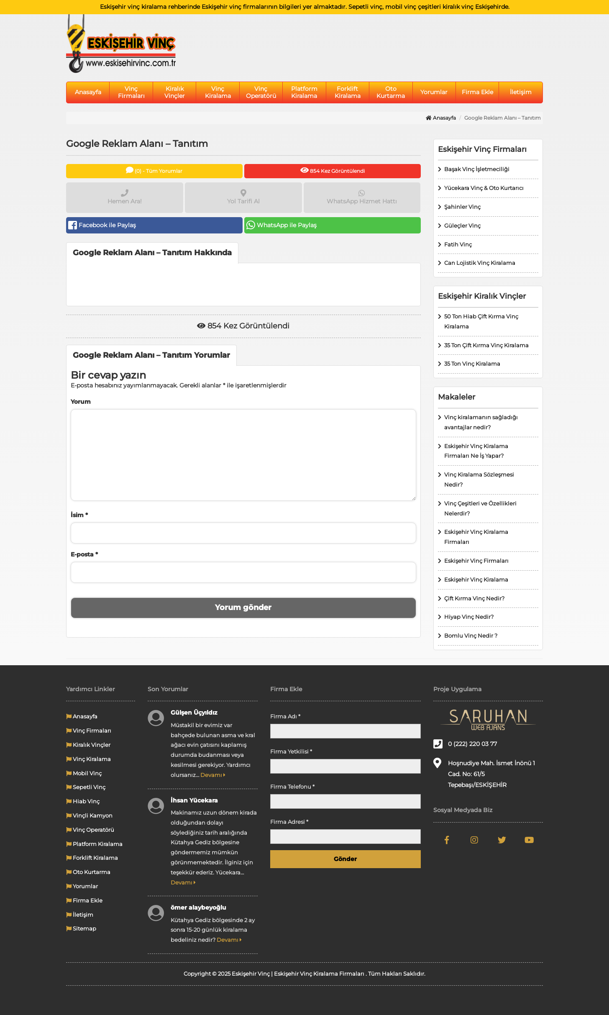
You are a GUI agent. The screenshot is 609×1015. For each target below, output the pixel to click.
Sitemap (81, 928)
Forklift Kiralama (348, 92)
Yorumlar (434, 92)
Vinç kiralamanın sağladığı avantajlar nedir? (481, 422)
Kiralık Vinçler (174, 92)
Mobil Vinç (84, 773)
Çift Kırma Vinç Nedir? (474, 598)
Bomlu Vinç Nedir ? (470, 635)
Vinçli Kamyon (89, 815)
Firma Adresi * (289, 821)
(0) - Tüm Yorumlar (154, 170)
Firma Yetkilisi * (291, 751)
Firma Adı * (285, 716)
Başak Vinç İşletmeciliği (476, 169)
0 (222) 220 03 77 (465, 743)
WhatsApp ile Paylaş (281, 225)
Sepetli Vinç (85, 787)
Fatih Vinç (458, 244)
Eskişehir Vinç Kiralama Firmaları (476, 536)
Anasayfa (88, 92)
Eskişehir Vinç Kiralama (476, 579)
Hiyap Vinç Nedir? (469, 616)
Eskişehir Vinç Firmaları (476, 560)
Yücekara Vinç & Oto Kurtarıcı (484, 188)
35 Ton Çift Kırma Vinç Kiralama (486, 345)
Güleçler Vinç (462, 225)
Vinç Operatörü (261, 92)
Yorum (81, 401)
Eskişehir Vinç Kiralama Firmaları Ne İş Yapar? (476, 451)
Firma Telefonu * (292, 786)
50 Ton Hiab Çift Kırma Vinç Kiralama (481, 321)
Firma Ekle (477, 92)
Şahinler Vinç (462, 206)
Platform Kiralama (304, 92)
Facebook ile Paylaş (102, 225)
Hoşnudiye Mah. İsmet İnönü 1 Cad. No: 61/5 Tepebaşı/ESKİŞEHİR (484, 773)
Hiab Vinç (83, 801)
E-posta (84, 554)
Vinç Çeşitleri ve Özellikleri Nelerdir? (480, 508)
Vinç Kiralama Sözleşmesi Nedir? (479, 479)
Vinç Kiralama (218, 92)
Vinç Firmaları (131, 92)
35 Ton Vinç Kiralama (472, 363)
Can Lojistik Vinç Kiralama (479, 262)
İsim (79, 515)
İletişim (521, 92)
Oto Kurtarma (390, 92)
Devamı (212, 775)
